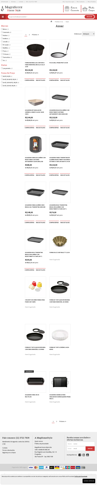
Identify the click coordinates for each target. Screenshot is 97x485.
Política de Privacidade (80, 476)
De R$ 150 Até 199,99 (10, 86)
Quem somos (39, 441)
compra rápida (29, 80)
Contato (4, 448)
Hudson (6, 35)
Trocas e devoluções (8, 450)
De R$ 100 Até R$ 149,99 (11, 82)
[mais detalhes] (41, 80)
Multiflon (6, 48)
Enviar (90, 449)
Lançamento (7, 68)
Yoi (5, 60)
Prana (5, 51)
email (69, 449)
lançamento (29, 371)
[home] (11, 9)
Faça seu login (69, 1)
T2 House (6, 54)
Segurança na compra (9, 453)
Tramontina (7, 57)
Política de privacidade (41, 444)
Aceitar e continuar (89, 481)
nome (70, 444)
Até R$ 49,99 (7, 76)
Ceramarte (7, 32)
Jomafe (6, 42)
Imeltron (6, 39)
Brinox (6, 29)
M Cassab (6, 45)
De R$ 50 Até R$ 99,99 (10, 79)
